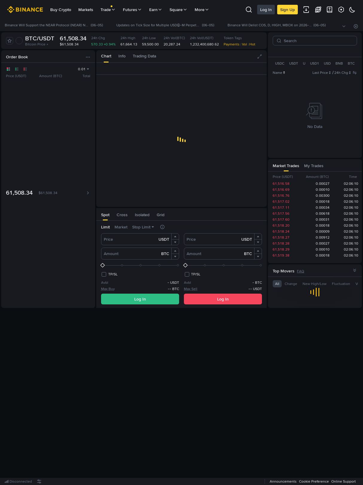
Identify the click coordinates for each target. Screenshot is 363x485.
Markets (85, 9)
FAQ (300, 271)
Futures (132, 9)
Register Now (182, 396)
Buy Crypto (60, 9)
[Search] (317, 40)
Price (108, 239)
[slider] (140, 265)
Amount (111, 253)
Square (178, 9)
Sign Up (287, 9)
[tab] (106, 56)
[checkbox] (109, 274)
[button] (175, 236)
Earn (155, 9)
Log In (266, 9)
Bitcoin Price (36, 44)
